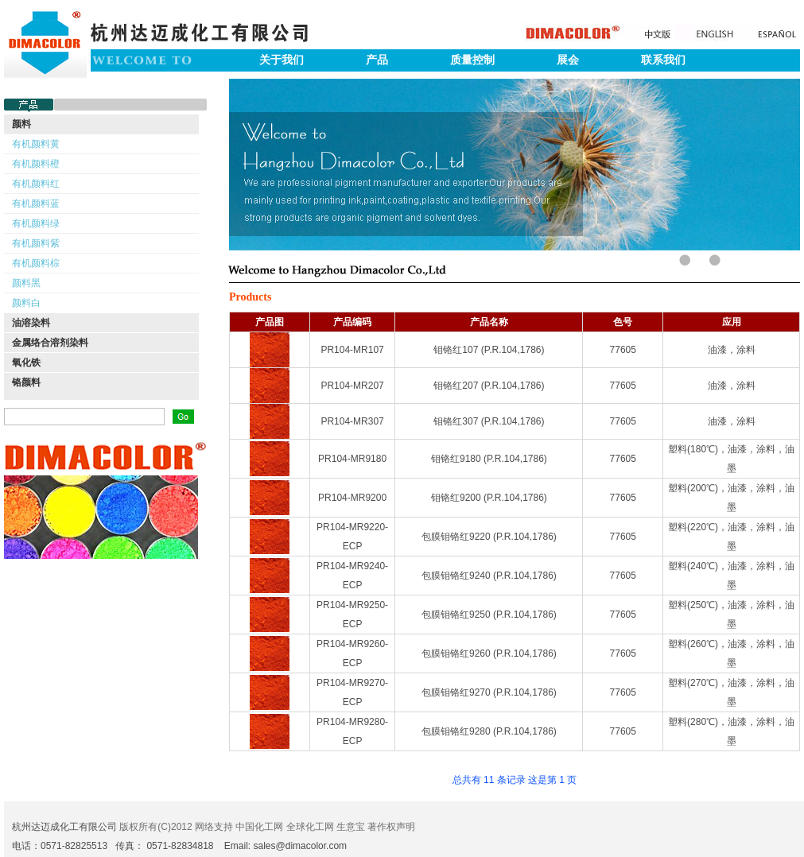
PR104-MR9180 (352, 458)
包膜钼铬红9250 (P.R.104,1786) (489, 614)
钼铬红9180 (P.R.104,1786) (489, 458)
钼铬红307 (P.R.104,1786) (488, 421)
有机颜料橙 (36, 163)
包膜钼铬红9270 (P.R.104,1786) (489, 692)
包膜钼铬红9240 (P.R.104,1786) (489, 575)
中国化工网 (259, 826)
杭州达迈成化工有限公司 (64, 826)
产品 (377, 60)
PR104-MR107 (351, 349)
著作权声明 (391, 826)
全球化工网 (310, 826)
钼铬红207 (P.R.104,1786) (488, 385)
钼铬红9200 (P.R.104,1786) (489, 497)
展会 (568, 60)
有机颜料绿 (36, 223)
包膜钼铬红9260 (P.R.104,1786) (489, 653)
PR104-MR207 (351, 385)
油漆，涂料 (731, 349)
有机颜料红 (36, 183)
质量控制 (472, 60)
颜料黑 (26, 283)
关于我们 (281, 60)
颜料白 (26, 302)
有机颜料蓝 (36, 203)
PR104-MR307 (351, 421)
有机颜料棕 (36, 263)
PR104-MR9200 (352, 497)
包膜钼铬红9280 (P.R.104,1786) (489, 731)
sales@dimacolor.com (301, 845)
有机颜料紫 (36, 243)
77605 (623, 349)
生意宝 (350, 826)
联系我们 (663, 60)
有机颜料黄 (36, 143)
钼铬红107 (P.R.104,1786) (488, 349)
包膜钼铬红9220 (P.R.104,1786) (489, 536)
